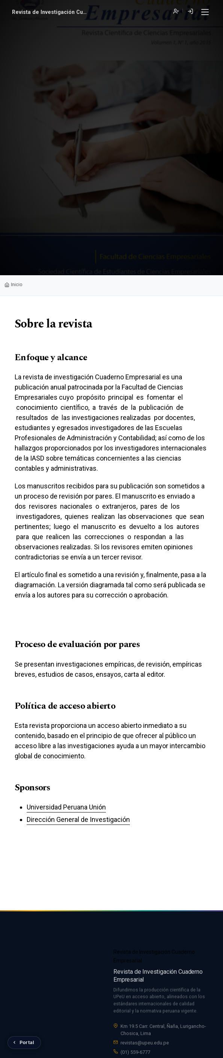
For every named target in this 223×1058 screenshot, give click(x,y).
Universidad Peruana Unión (66, 807)
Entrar (190, 11)
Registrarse (175, 11)
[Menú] (205, 12)
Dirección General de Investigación (78, 819)
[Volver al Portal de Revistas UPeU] (24, 1042)
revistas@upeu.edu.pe (145, 1043)
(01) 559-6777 (135, 1053)
